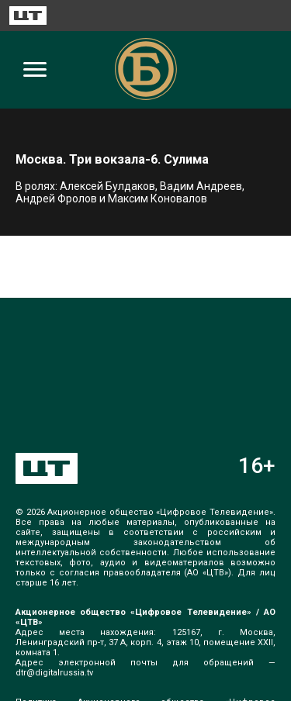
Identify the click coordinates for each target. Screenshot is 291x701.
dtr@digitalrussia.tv (54, 673)
